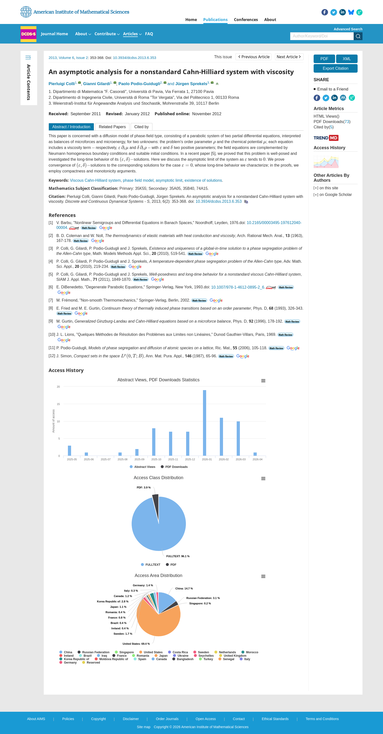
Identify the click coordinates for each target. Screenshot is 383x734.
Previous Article (253, 56)
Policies (68, 719)
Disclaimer (131, 719)
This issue (223, 56)
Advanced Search (348, 29)
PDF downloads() (332, 121)
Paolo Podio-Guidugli (139, 83)
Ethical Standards (275, 719)
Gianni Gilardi (96, 83)
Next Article (289, 56)
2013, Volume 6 (61, 58)
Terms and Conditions (322, 719)
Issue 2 (82, 58)
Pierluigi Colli (62, 83)
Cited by (141, 127)
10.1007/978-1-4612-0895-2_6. (244, 287)
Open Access (206, 719)
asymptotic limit (169, 180)
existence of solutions (203, 180)
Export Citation (336, 68)
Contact (239, 719)
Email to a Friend (332, 89)
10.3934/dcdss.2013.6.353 (134, 58)
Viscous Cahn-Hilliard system (95, 180)
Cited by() (324, 127)
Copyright (98, 719)
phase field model (138, 180)
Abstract (71, 127)
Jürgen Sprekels (191, 83)
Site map (143, 727)
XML (347, 59)
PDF (324, 59)
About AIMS (36, 719)
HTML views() (326, 116)
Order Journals (167, 719)
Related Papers (112, 127)
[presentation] (214, 143)
